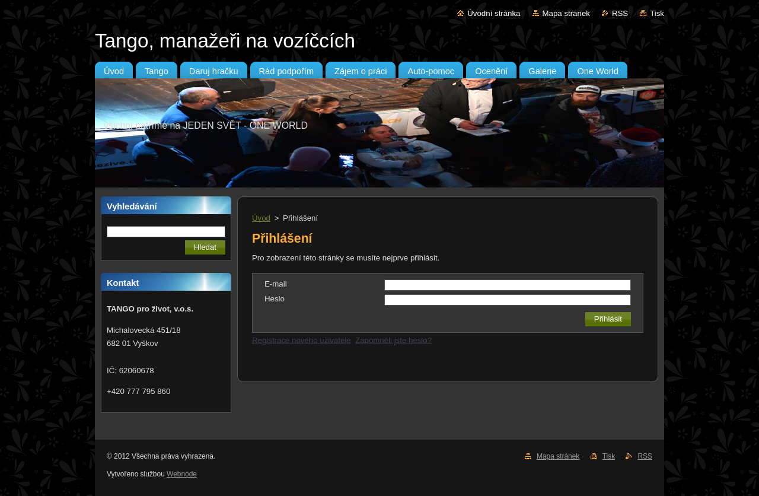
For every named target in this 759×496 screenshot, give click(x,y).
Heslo (274, 298)
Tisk (657, 13)
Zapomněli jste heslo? (393, 340)
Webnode (182, 474)
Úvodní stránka (493, 13)
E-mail (275, 283)
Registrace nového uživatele (301, 340)
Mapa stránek (566, 13)
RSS (620, 13)
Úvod (261, 218)
